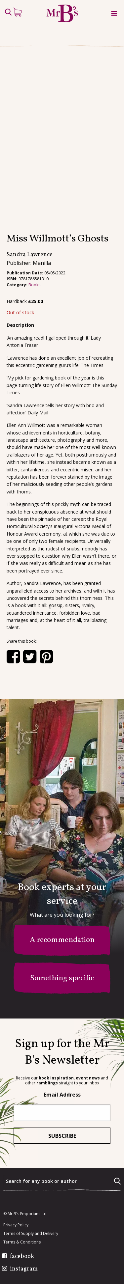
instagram (24, 1269)
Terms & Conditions (22, 1242)
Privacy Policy (15, 1225)
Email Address (62, 1094)
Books (34, 285)
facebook (22, 1257)
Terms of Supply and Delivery (30, 1234)
